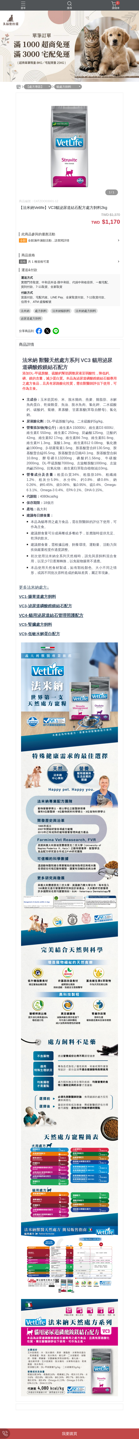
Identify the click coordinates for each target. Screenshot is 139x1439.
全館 (23, 240)
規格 (23, 261)
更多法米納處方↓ (34, 587)
